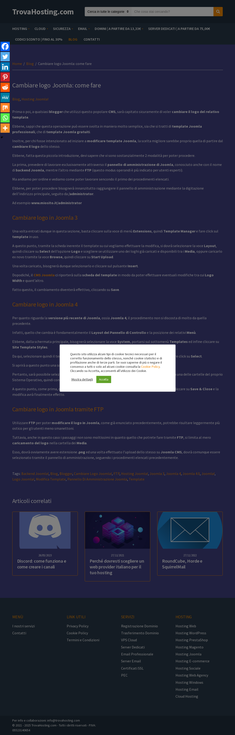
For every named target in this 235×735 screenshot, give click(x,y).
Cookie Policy (150, 366)
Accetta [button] (103, 379)
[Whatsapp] (5, 117)
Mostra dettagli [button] (82, 379)
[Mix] (5, 107)
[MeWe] (5, 97)
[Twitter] (5, 56)
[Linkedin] (5, 66)
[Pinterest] (5, 77)
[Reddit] (5, 87)
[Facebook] (5, 46)
